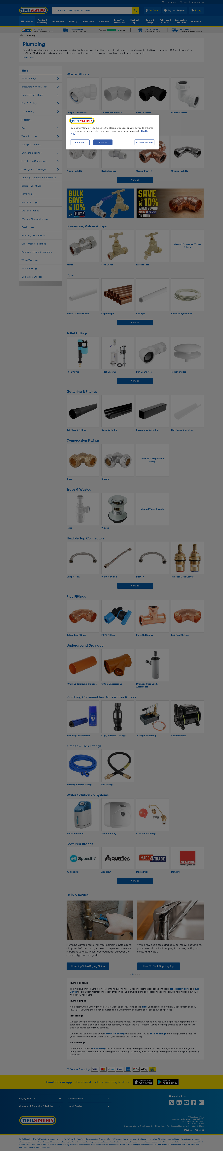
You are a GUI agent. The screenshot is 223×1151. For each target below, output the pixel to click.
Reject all (80, 142)
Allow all (103, 142)
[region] (112, 132)
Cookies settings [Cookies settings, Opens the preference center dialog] (144, 142)
